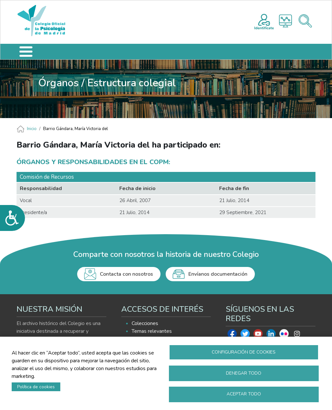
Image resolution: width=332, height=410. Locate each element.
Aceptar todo (244, 394)
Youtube (258, 335)
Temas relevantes (152, 331)
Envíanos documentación (217, 274)
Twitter (245, 335)
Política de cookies (36, 386)
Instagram (296, 335)
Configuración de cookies (244, 352)
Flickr (284, 335)
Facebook (232, 335)
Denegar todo (243, 373)
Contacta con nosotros (126, 274)
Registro (264, 20)
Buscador (305, 21)
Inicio (32, 129)
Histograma (285, 21)
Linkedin (271, 335)
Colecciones (145, 323)
